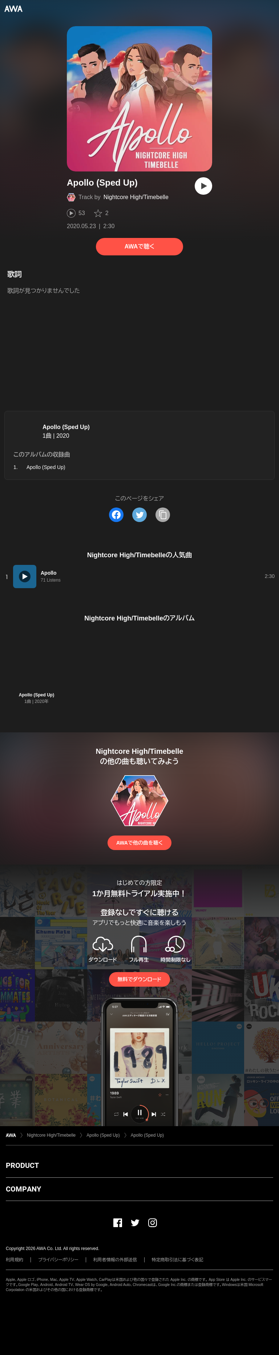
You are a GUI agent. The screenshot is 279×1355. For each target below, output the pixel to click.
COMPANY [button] (23, 1189)
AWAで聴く (139, 246)
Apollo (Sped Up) (66, 427)
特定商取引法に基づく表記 (177, 1259)
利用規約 (14, 1259)
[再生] (203, 186)
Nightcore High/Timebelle (136, 197)
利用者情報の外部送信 (115, 1259)
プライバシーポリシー (58, 1259)
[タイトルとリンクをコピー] (162, 514)
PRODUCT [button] (22, 1165)
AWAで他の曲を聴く (139, 843)
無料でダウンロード (139, 979)
